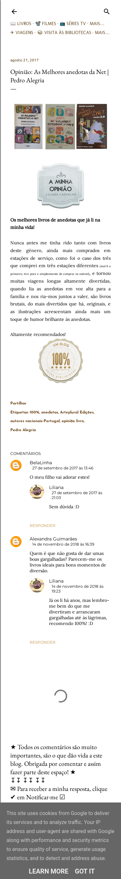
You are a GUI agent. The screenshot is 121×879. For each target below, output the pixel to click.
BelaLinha (41, 463)
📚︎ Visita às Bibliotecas (64, 32)
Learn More (48, 871)
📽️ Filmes (45, 23)
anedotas (49, 412)
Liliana (56, 487)
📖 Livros (20, 23)
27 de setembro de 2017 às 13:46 (62, 468)
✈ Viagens (21, 32)
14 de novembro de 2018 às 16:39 (63, 544)
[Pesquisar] (107, 10)
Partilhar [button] (18, 403)
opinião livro (73, 421)
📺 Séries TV (73, 23)
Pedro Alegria (23, 430)
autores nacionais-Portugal (35, 421)
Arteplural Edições (77, 412)
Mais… (97, 23)
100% (34, 412)
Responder (42, 525)
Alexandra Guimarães (53, 539)
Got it (85, 871)
